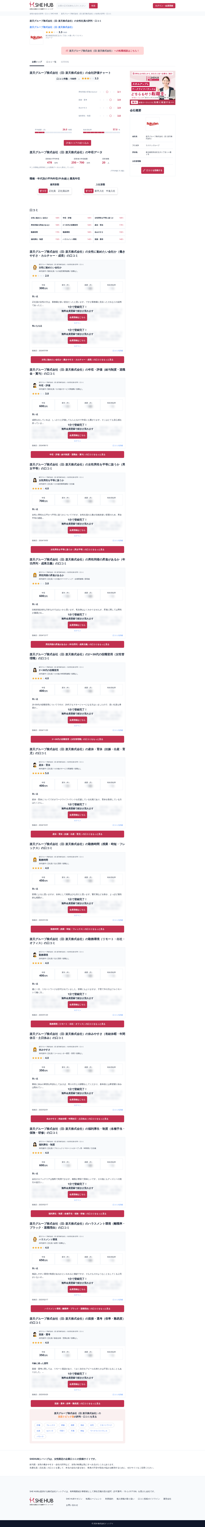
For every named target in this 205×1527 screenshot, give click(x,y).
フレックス (50, 1425)
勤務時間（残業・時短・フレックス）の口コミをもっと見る (77, 929)
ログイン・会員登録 (164, 5)
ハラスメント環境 (48, 1239)
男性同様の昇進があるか (51, 575)
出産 (38, 1431)
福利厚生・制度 (47, 1144)
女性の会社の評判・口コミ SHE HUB (44, 14)
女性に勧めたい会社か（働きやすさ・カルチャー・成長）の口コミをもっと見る (77, 359)
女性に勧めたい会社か (50, 267)
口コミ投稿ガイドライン (149, 1498)
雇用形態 (54, 184)
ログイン (77, 323)
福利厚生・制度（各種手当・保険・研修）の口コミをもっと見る (77, 1213)
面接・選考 (44, 1334)
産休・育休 (44, 765)
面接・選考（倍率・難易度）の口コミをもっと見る (77, 1403)
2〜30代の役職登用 (49, 670)
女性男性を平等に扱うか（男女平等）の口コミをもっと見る (77, 549)
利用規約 (109, 1498)
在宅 (92, 1425)
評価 (38, 1425)
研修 (63, 1425)
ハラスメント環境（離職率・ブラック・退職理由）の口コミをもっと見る (77, 1308)
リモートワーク (106, 1425)
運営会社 (167, 1498)
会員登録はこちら (77, 317)
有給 (82, 1425)
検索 (93, 5)
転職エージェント (94, 1498)
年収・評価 (44, 385)
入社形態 (100, 184)
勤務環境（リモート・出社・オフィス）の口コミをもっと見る (77, 1024)
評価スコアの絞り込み (77, 142)
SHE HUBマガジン (74, 1498)
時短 (82, 1431)
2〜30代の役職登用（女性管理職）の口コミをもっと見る (77, 739)
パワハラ (40, 1436)
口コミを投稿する (152, 170)
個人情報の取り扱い (126, 1498)
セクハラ (49, 1431)
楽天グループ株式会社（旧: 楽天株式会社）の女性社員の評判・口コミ (61, 264)
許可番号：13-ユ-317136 (125, 1491)
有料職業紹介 (76, 1491)
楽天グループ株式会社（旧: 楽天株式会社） (52, 27)
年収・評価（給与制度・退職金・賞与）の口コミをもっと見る (77, 454)
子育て (62, 1431)
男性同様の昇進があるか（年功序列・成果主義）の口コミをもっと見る (77, 644)
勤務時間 (43, 859)
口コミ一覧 (51, 61)
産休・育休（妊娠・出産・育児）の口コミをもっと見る (77, 834)
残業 (72, 1425)
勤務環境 (43, 954)
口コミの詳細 (118, 351)
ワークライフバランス (98, 1431)
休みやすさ (44, 1049)
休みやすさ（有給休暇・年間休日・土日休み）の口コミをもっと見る (77, 1118)
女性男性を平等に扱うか (51, 480)
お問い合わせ (72, 1505)
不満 (72, 1431)
